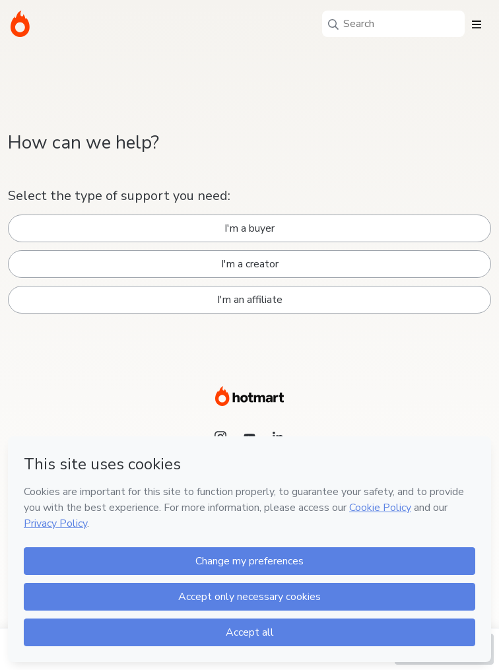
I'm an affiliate (250, 299)
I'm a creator (250, 264)
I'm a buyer (249, 228)
